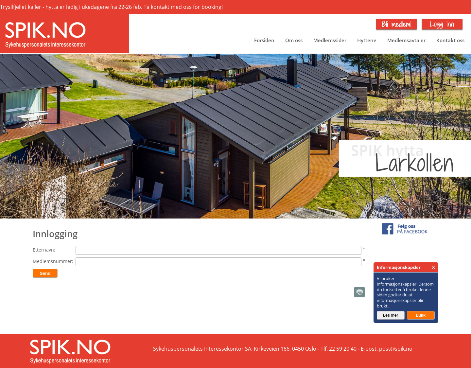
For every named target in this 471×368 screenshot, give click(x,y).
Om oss (294, 40)
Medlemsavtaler (406, 40)
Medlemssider (329, 40)
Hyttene (366, 40)
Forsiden (264, 40)
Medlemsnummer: (53, 261)
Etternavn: (44, 250)
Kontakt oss (450, 40)
